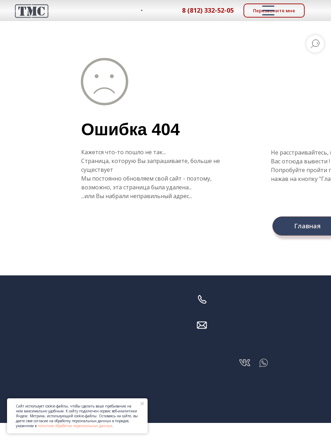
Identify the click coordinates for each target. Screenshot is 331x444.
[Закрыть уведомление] (142, 403)
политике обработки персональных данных (75, 425)
